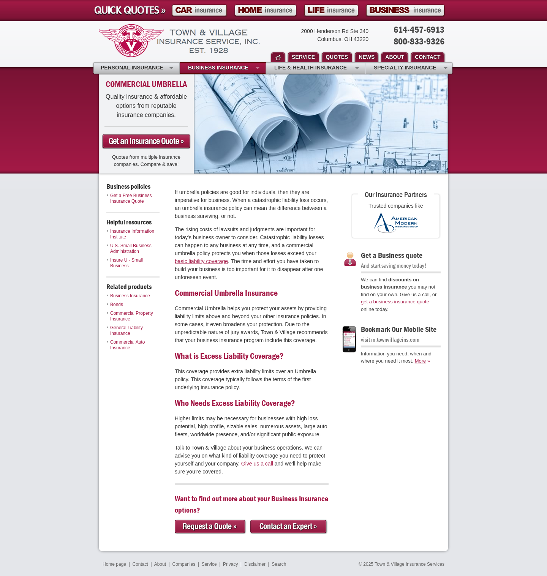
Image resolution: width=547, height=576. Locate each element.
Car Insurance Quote (199, 10)
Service (209, 564)
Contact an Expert (289, 526)
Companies (183, 564)
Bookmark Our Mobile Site (398, 329)
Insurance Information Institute (130, 234)
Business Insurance (128, 295)
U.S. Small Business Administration (129, 248)
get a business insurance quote (395, 302)
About (160, 564)
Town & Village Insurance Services (179, 40)
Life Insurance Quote (331, 10)
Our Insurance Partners (396, 194)
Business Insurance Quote (405, 10)
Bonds (115, 304)
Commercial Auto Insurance (126, 344)
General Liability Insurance (125, 330)
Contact (140, 564)
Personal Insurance (137, 68)
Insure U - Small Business (125, 262)
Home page (114, 564)
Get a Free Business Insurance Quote (129, 198)
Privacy (230, 564)
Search (279, 564)
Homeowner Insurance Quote (265, 10)
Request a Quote (211, 526)
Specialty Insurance (410, 68)
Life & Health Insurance (316, 68)
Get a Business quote (391, 255)
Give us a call (257, 464)
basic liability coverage (201, 261)
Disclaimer (255, 564)
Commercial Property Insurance (130, 316)
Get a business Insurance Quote (146, 141)
